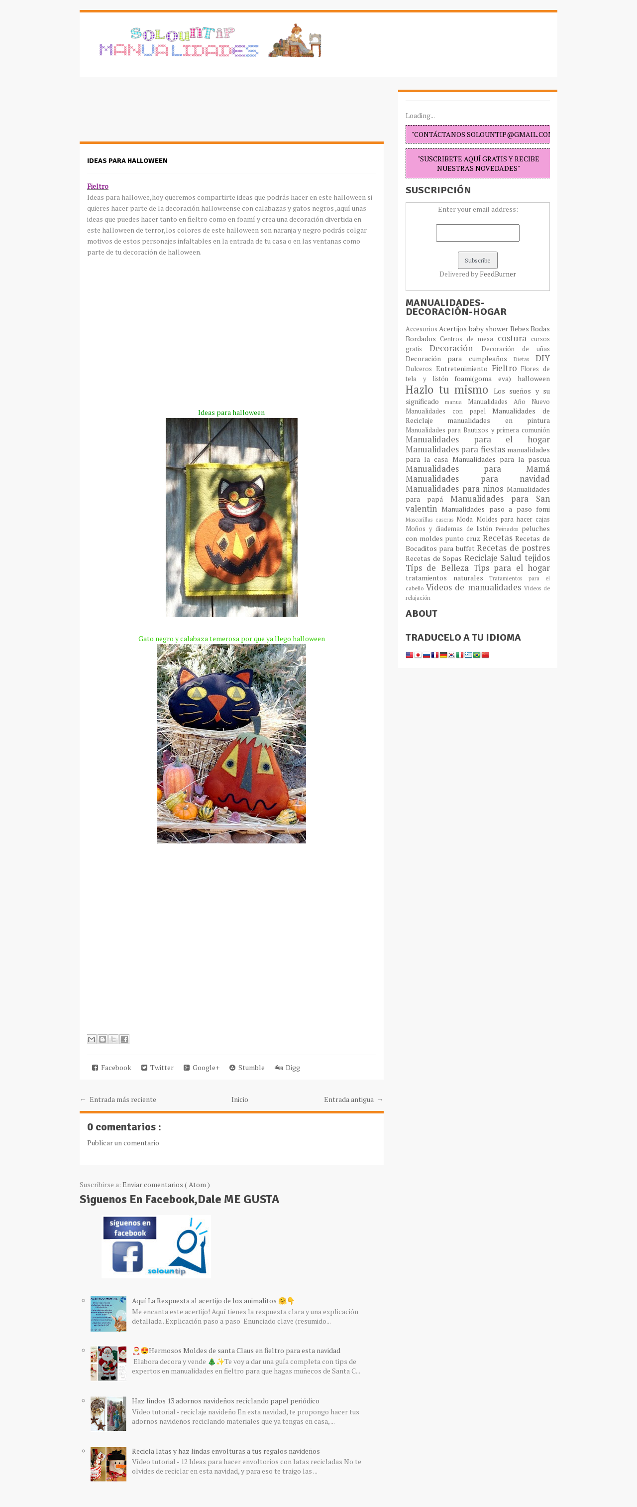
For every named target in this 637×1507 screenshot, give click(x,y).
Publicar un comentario (123, 1142)
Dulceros (421, 369)
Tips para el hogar (511, 567)
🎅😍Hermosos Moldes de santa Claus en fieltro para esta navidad (236, 1350)
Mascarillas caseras (431, 519)
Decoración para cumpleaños (460, 358)
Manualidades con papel (449, 411)
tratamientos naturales (447, 577)
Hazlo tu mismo (450, 389)
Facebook (111, 1067)
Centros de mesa (468, 339)
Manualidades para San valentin (478, 503)
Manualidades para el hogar (478, 439)
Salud (512, 557)
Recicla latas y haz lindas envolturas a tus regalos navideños (226, 1451)
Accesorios (422, 329)
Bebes (520, 328)
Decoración (455, 348)
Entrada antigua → (354, 1099)
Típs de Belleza (439, 567)
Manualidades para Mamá (478, 468)
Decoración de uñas (515, 349)
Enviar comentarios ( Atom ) (166, 1184)
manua (456, 402)
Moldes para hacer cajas (513, 519)
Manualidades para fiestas (456, 449)
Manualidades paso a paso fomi (495, 509)
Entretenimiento (464, 368)
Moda (466, 519)
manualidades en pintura (498, 420)
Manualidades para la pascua (501, 459)
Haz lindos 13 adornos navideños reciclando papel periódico (225, 1400)
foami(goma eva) (486, 378)
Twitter (157, 1067)
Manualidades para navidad (478, 478)
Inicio (239, 1099)
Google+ (201, 1067)
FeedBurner (498, 273)
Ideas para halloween (127, 160)
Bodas (540, 328)
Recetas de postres (513, 548)
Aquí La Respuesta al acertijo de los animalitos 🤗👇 (213, 1300)
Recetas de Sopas (435, 558)
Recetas (499, 538)
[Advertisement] (159, 114)
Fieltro (507, 368)
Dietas (524, 359)
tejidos (537, 557)
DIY (542, 358)
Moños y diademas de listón (451, 529)
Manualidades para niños (456, 488)
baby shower (489, 328)
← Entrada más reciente (118, 1099)
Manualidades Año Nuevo (509, 402)
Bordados (423, 338)
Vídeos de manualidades (475, 587)
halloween (534, 378)
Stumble (247, 1067)
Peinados (509, 529)
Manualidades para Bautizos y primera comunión (478, 430)
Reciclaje (482, 557)
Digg (287, 1067)
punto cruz (463, 538)
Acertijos (453, 328)
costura (514, 338)
